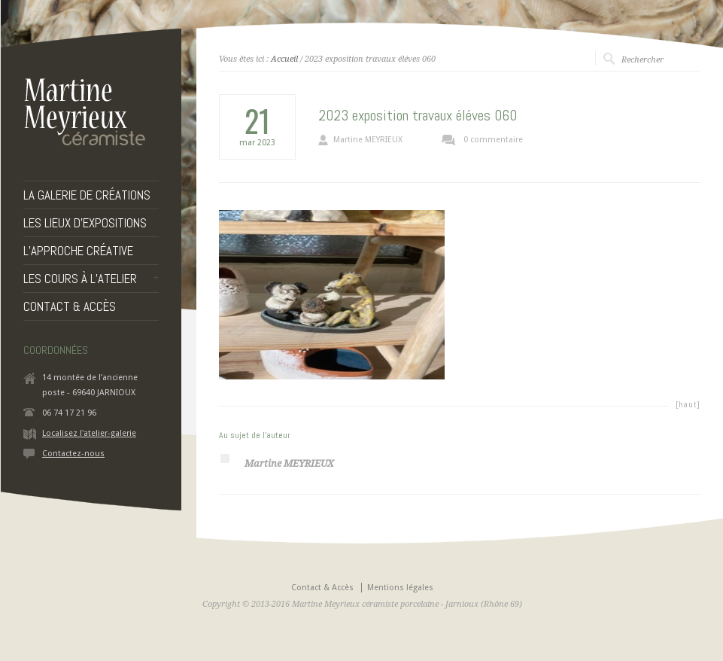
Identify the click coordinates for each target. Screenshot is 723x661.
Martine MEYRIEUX (368, 140)
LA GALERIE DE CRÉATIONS (86, 195)
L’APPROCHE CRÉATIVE (78, 251)
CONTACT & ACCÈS (69, 306)
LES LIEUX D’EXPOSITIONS (85, 223)
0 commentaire (493, 140)
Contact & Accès (322, 587)
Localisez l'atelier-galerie (89, 433)
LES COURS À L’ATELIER (80, 279)
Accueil (284, 59)
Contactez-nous (73, 453)
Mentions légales (400, 587)
